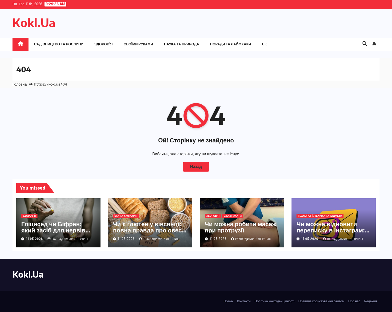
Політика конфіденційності (274, 301)
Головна (19, 85)
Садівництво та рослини (59, 44)
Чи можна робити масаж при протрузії (240, 227)
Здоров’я (103, 44)
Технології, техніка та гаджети (320, 216)
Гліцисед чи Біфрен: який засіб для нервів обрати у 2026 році (53, 230)
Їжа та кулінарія (125, 216)
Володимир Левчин (68, 239)
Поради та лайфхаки (230, 44)
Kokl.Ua (34, 22)
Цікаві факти (233, 216)
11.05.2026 (35, 239)
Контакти (243, 301)
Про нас (354, 301)
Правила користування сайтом (321, 301)
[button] (364, 44)
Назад (196, 167)
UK (264, 44)
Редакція (371, 301)
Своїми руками (138, 44)
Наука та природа (181, 44)
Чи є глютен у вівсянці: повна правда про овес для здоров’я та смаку (147, 230)
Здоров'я (29, 216)
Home (228, 301)
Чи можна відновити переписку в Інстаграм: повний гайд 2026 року (330, 230)
